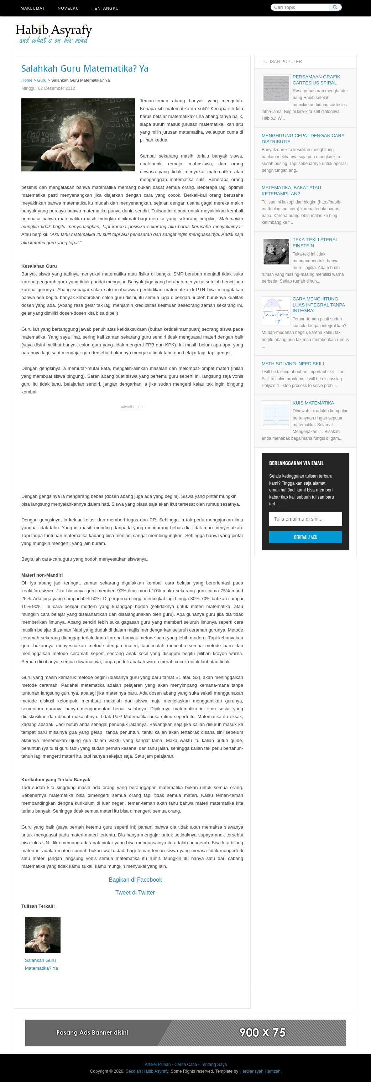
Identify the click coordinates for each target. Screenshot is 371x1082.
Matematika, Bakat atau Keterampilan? (291, 190)
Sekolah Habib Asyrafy (147, 1071)
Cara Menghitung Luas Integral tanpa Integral (319, 305)
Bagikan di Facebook (132, 880)
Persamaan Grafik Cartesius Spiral (316, 80)
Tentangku (105, 8)
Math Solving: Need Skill (293, 363)
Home (26, 80)
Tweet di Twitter (132, 893)
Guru (42, 80)
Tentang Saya (214, 1064)
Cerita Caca (185, 1064)
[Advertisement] (227, 34)
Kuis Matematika (313, 403)
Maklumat (33, 8)
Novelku (68, 8)
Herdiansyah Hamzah (260, 1071)
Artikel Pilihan (158, 1064)
